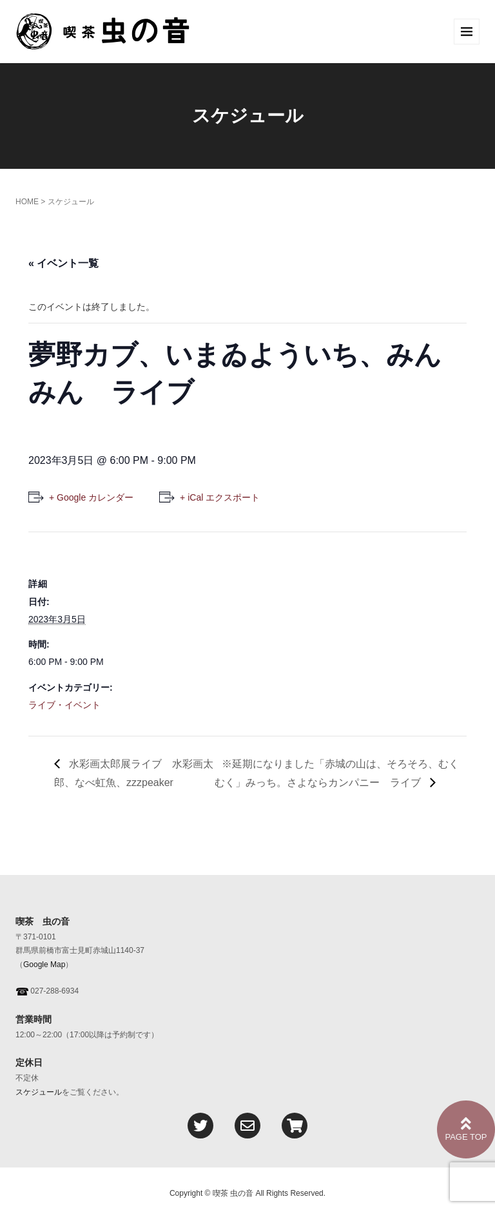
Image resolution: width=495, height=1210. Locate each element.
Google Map (44, 964)
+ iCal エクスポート (220, 497)
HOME (27, 201)
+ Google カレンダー (91, 497)
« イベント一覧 (63, 263)
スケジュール (38, 1092)
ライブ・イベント (64, 705)
